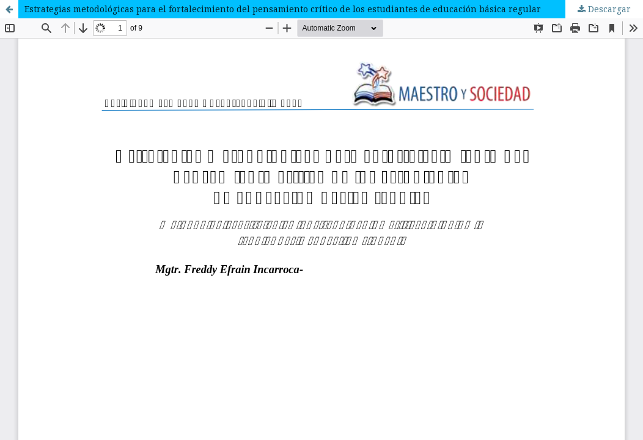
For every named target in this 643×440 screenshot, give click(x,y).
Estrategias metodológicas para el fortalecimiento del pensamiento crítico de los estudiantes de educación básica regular (282, 9)
